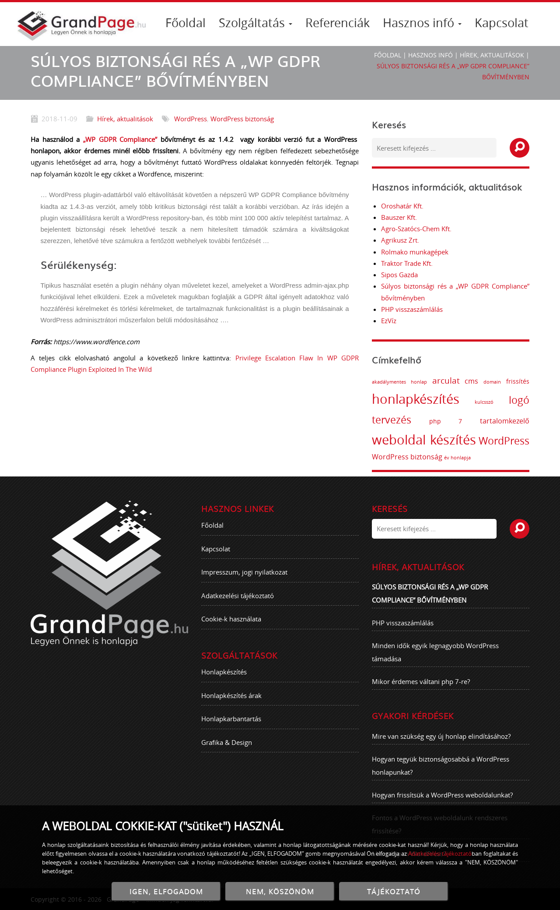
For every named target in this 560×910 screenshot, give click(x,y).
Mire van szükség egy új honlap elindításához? (441, 739)
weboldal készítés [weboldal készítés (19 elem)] (427, 439)
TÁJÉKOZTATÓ (393, 891)
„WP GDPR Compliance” (120, 139)
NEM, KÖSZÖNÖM (280, 891)
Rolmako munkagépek (414, 251)
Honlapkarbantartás (231, 722)
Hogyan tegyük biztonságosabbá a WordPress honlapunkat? (440, 768)
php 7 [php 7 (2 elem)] (449, 421)
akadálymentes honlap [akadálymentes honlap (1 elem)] (402, 382)
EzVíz (388, 320)
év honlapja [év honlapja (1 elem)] (461, 458)
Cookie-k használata (231, 622)
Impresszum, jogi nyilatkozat (244, 575)
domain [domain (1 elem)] (495, 382)
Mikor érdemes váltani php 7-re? (421, 685)
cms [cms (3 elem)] (475, 381)
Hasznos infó (422, 23)
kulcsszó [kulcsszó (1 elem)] (487, 402)
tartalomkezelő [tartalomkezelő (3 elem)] (508, 421)
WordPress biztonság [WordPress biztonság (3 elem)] (410, 457)
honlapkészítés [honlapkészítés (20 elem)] (419, 399)
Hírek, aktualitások (492, 55)
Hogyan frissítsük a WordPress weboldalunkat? (442, 798)
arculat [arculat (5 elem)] (449, 380)
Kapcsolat (501, 23)
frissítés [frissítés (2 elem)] (521, 381)
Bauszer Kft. (399, 217)
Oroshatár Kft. (402, 205)
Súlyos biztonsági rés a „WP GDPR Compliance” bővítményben (430, 597)
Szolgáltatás (255, 23)
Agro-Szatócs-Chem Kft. (416, 228)
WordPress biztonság (242, 118)
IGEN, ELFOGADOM (166, 891)
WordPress (190, 118)
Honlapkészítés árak (231, 698)
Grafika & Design (226, 745)
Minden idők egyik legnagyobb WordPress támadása (435, 656)
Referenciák (337, 23)
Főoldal (185, 23)
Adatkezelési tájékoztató (237, 598)
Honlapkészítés (224, 675)
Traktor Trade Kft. (407, 263)
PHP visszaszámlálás (412, 309)
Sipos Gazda (399, 274)
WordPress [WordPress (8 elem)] (507, 441)
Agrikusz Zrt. (400, 240)
